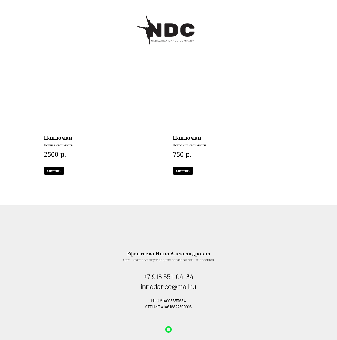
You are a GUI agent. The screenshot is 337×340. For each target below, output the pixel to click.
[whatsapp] (168, 329)
